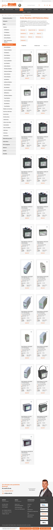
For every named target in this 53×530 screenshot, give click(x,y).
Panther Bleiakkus (7, 76)
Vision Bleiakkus (7, 100)
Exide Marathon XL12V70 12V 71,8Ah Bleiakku (26, 417)
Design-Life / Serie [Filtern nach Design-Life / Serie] (33, 30)
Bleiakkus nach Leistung (7, 108)
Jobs (28, 513)
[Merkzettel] (47, 5)
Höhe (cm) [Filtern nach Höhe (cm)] (31, 36)
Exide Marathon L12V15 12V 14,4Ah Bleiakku (27, 67)
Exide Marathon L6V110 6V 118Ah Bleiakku (42, 242)
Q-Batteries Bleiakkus (8, 82)
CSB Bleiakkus (6, 29)
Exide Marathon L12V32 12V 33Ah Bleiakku (27, 102)
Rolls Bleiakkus (7, 87)
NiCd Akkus (5, 132)
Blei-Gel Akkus (6, 114)
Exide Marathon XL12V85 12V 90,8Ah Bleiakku (42, 417)
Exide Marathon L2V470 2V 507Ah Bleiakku (26, 207)
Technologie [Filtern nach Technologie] (24, 30)
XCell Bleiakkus (7, 103)
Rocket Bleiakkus (7, 84)
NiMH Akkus (5, 130)
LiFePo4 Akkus (6, 119)
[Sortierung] (44, 46)
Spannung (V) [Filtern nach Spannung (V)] (42, 30)
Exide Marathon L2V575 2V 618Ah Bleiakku (26, 242)
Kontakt (29, 506)
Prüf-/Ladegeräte (6, 144)
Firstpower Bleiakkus (8, 49)
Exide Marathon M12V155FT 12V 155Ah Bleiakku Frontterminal (27, 312)
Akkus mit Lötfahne (6, 127)
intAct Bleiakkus (7, 57)
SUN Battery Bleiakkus (8, 95)
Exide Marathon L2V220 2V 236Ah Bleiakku (42, 102)
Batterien (5, 147)
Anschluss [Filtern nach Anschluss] (32, 33)
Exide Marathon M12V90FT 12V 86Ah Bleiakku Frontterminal (26, 382)
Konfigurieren (35, 528)
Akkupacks (5, 21)
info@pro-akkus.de (8, 493)
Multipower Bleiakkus (8, 71)
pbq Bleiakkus (6, 79)
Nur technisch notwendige (25, 528)
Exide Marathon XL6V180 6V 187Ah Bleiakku (27, 452)
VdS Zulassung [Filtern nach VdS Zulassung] (39, 36)
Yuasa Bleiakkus (7, 106)
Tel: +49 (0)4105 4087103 (6, 510)
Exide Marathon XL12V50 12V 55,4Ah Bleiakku (42, 382)
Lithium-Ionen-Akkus (7, 122)
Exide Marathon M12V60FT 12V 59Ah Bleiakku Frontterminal (42, 347)
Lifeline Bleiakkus (7, 66)
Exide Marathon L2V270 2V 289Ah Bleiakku (26, 137)
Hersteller (5, 153)
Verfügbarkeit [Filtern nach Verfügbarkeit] (24, 40)
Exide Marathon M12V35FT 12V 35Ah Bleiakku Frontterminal (42, 312)
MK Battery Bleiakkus (8, 68)
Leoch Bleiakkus (7, 63)
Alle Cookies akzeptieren (45, 528)
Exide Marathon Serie (9, 44)
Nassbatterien (5, 135)
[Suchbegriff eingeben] (31, 5)
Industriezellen (6, 124)
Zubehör (4, 150)
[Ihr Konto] (45, 5)
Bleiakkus (5, 27)
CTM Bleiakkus (6, 32)
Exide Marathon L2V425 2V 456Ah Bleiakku (42, 172)
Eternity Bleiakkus (7, 47)
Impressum (29, 504)
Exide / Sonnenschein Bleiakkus (8, 41)
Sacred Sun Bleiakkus (8, 90)
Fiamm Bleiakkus (7, 55)
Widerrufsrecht (30, 509)
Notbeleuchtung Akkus (7, 18)
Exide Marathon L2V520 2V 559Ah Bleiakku (42, 207)
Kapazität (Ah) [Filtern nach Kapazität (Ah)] (24, 33)
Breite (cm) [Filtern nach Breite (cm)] (23, 36)
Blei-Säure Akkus (6, 116)
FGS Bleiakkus (6, 52)
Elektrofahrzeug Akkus (7, 138)
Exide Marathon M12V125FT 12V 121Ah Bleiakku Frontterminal (42, 277)
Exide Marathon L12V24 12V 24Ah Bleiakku (42, 67)
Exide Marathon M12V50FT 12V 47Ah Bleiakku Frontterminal (26, 347)
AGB (28, 507)
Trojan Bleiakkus (7, 98)
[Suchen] (39, 5)
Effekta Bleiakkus (7, 35)
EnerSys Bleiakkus (7, 37)
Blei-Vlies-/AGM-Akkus (7, 111)
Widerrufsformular (31, 515)
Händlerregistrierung (18, 507)
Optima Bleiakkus (7, 74)
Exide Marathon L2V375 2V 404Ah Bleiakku (26, 172)
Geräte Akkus (5, 141)
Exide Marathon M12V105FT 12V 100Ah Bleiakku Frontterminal (27, 277)
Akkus (4, 24)
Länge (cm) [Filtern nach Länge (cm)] (40, 33)
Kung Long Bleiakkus (8, 60)
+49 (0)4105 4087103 (8, 490)
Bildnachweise (30, 516)
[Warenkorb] (49, 5)
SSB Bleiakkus (6, 92)
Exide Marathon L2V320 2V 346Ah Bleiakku (42, 137)
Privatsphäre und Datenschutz (33, 511)
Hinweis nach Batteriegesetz (20, 509)
